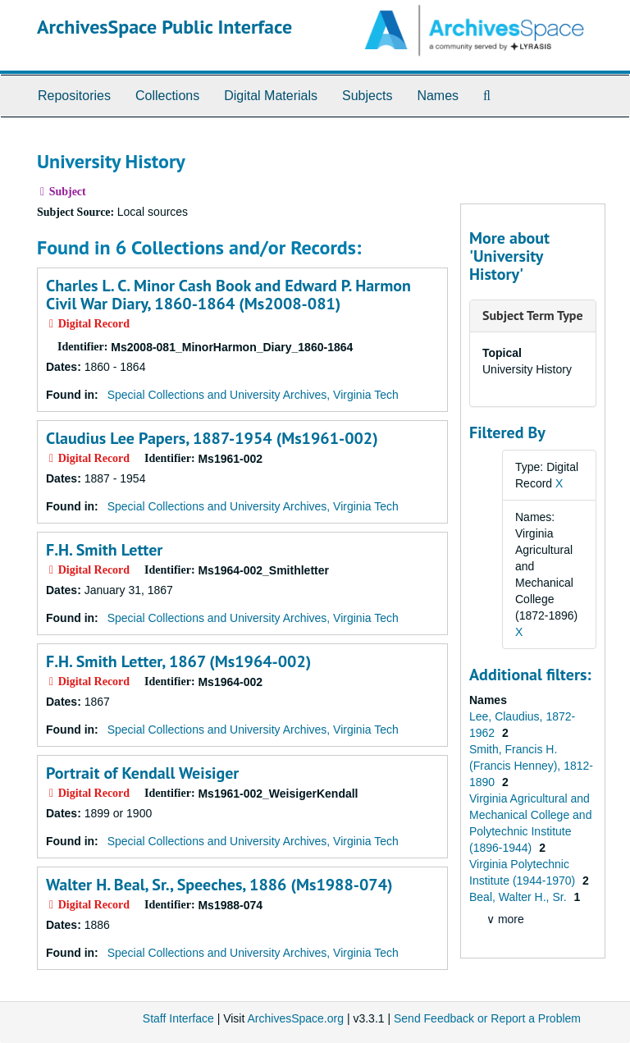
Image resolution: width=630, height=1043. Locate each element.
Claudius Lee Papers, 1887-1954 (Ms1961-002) (212, 438)
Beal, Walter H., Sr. (519, 896)
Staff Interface (178, 1018)
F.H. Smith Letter (104, 549)
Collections (167, 96)
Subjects (367, 96)
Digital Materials (270, 96)
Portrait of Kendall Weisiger (142, 773)
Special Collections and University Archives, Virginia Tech (253, 394)
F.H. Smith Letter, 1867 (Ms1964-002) (178, 661)
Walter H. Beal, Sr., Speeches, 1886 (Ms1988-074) (219, 884)
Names (438, 96)
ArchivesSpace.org (295, 1018)
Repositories (74, 96)
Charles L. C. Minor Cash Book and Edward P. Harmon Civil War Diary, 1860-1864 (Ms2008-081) (228, 294)
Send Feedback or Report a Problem (487, 1018)
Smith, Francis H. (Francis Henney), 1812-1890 (531, 766)
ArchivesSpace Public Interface (164, 26)
